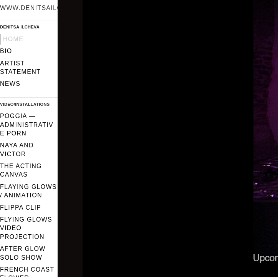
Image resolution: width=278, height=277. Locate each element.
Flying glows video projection (26, 228)
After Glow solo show (23, 252)
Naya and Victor (17, 149)
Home (13, 39)
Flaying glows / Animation (28, 191)
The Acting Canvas (21, 170)
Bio (6, 51)
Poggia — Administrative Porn (26, 125)
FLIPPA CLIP (20, 207)
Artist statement (20, 67)
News (10, 83)
